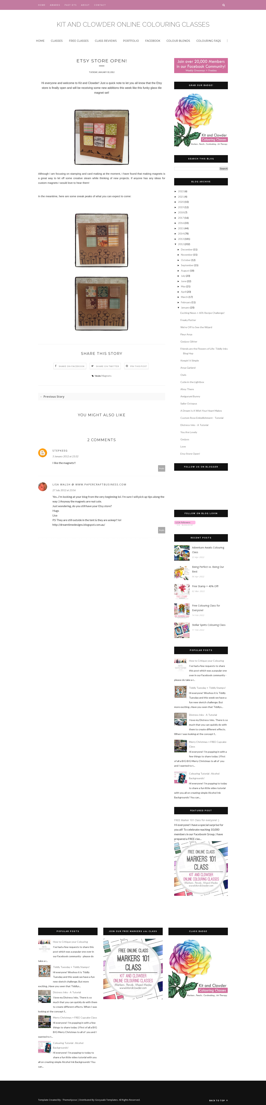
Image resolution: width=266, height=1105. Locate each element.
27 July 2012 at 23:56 (64, 490)
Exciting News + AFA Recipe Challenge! (202, 312)
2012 (181, 244)
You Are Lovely (188, 432)
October (186, 260)
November (187, 254)
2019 (181, 207)
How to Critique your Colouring (206, 660)
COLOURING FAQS (208, 40)
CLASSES (57, 40)
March (184, 296)
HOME (40, 40)
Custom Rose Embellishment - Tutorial (201, 417)
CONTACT (100, 5)
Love (183, 446)
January (185, 307)
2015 (181, 228)
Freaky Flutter (188, 320)
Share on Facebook (72, 366)
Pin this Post (138, 366)
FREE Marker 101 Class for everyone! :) (196, 820)
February (186, 302)
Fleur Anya (186, 334)
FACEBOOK (152, 40)
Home (41, 5)
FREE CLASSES (79, 40)
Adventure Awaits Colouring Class (208, 550)
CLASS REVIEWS (106, 40)
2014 (181, 233)
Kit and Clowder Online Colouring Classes (133, 24)
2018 (181, 212)
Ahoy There (187, 389)
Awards (55, 5)
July (183, 275)
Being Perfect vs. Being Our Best (208, 569)
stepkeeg (60, 451)
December (187, 249)
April (184, 291)
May (183, 286)
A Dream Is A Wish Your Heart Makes (201, 410)
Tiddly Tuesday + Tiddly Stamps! (207, 687)
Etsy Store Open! (190, 453)
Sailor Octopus (188, 403)
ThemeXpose (70, 1099)
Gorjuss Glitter (188, 341)
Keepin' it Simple (189, 360)
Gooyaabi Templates (106, 1099)
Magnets (106, 376)
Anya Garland (187, 367)
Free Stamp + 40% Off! (205, 586)
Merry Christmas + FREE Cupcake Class (75, 1017)
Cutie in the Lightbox (192, 381)
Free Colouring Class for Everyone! (206, 608)
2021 (181, 196)
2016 (181, 222)
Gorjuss (184, 439)
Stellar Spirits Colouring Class (209, 625)
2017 (181, 217)
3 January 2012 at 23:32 (65, 456)
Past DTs (71, 5)
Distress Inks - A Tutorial (194, 424)
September (187, 265)
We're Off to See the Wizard (196, 327)
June (184, 281)
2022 (181, 191)
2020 (181, 201)
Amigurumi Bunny (190, 396)
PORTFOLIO (131, 40)
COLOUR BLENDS (178, 40)
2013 (181, 238)
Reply (161, 469)
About (85, 5)
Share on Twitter (107, 366)
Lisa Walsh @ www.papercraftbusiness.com (89, 484)
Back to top (218, 1100)
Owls (183, 374)
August (185, 270)
